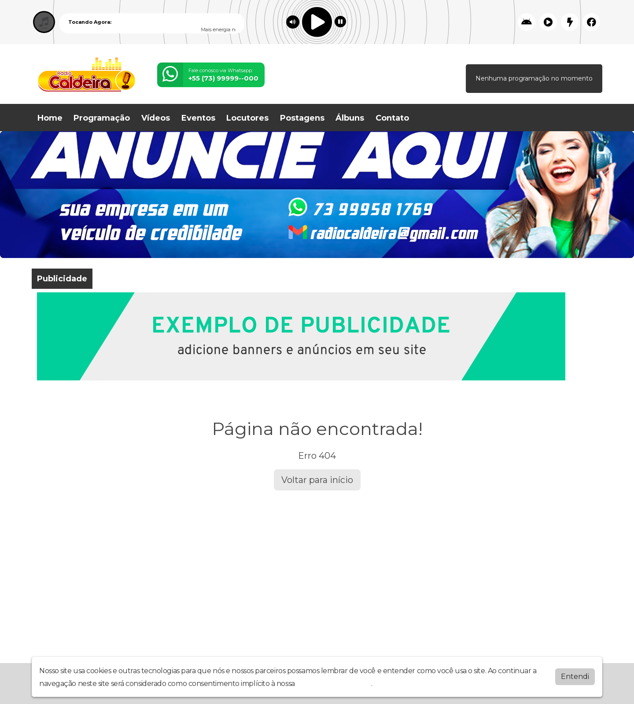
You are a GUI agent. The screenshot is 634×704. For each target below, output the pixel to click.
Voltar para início (317, 480)
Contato (392, 118)
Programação (102, 118)
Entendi (575, 676)
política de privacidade (333, 683)
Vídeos (155, 118)
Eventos (198, 118)
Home (50, 118)
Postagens (302, 118)
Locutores (247, 118)
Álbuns (349, 118)
